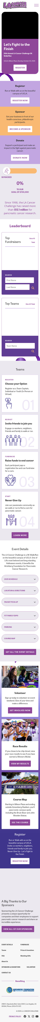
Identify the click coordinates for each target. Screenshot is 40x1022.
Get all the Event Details (20, 652)
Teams (4, 950)
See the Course (20, 822)
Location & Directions (20, 590)
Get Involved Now (20, 710)
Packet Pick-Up (20, 601)
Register (20, 67)
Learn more (20, 535)
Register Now (20, 100)
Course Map (20, 638)
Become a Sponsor (20, 129)
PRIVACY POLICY (15, 1016)
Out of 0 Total (32, 240)
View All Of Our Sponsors (17, 929)
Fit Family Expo (20, 615)
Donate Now (20, 157)
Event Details (7, 944)
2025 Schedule (20, 579)
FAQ (3, 956)
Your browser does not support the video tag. (20, 25)
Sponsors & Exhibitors (11, 967)
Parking (20, 627)
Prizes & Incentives (27, 950)
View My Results (20, 763)
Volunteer (31, 967)
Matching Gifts (25, 956)
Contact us (6, 973)
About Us (5, 961)
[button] (36, 5)
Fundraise (24, 944)
